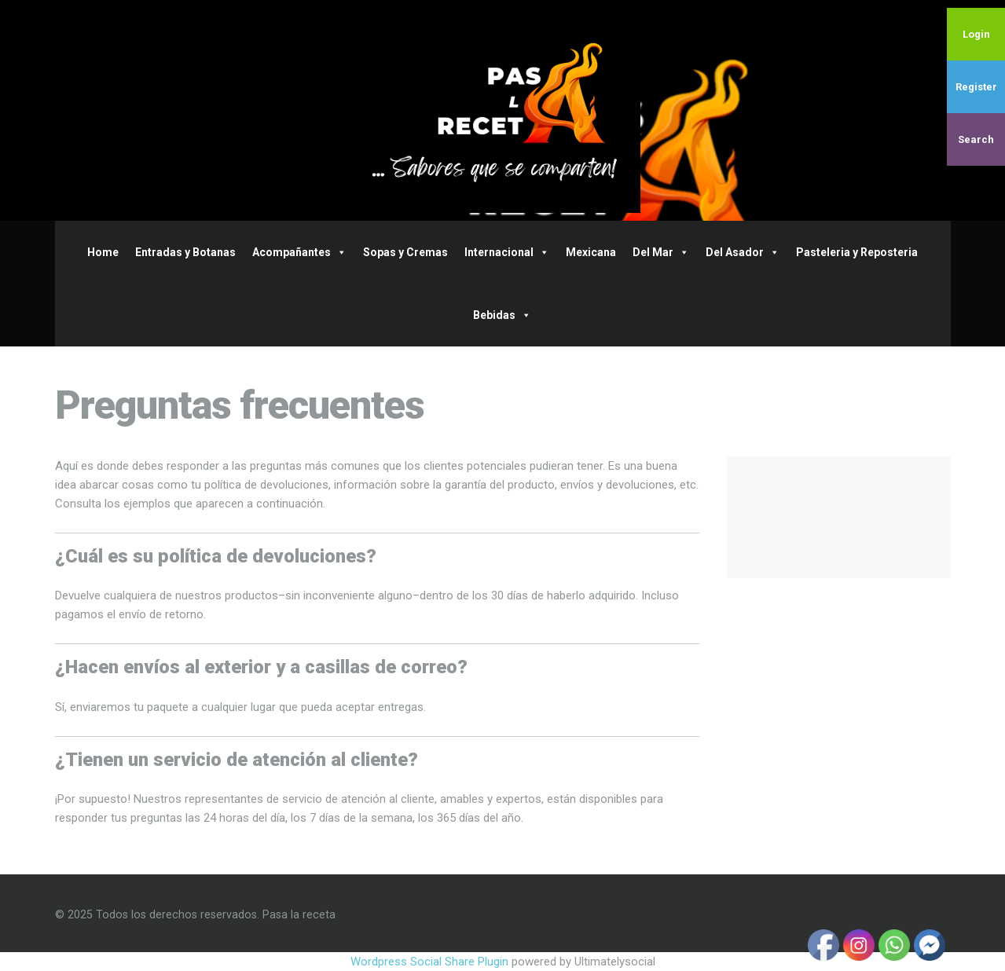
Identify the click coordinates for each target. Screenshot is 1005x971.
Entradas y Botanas (185, 252)
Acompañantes (299, 252)
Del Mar (661, 252)
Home (103, 252)
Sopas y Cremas (405, 252)
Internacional (506, 252)
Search (976, 139)
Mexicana (591, 252)
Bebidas (502, 315)
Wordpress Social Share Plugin (431, 962)
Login (976, 34)
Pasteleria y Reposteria (857, 252)
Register (976, 87)
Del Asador (742, 252)
